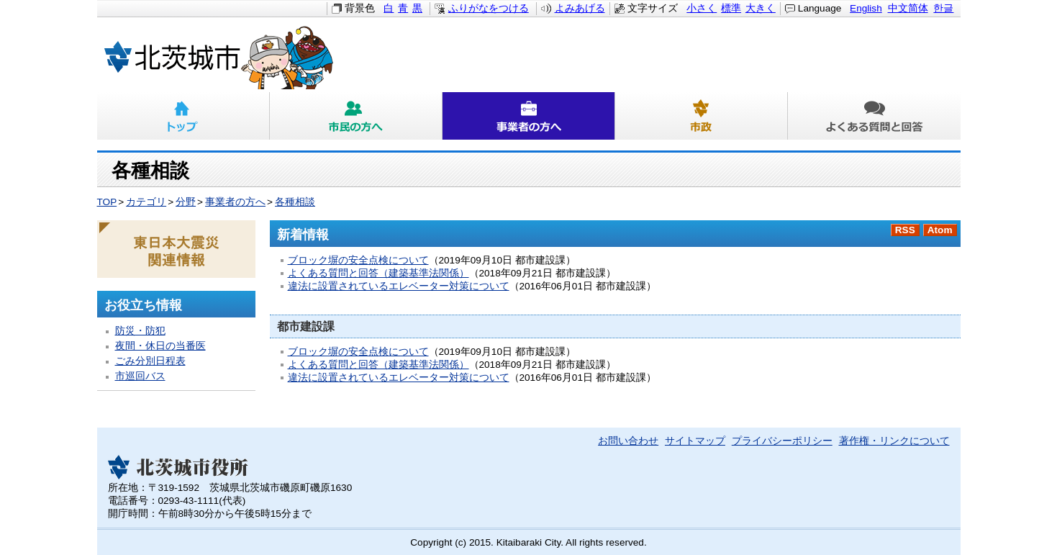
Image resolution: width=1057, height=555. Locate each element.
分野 (186, 202)
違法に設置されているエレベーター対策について (398, 286)
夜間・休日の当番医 (160, 345)
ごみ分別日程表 (150, 361)
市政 (701, 116)
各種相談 (295, 202)
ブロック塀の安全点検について (358, 260)
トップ (183, 116)
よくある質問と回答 (874, 116)
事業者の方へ (529, 116)
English (866, 8)
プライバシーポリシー (782, 441)
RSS (905, 230)
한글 (943, 8)
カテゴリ (146, 202)
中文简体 (908, 8)
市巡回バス (140, 376)
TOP (107, 202)
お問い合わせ (628, 441)
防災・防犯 (140, 330)
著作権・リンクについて (894, 441)
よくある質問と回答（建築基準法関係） (378, 273)
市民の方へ (356, 116)
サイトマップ (695, 441)
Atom (940, 230)
